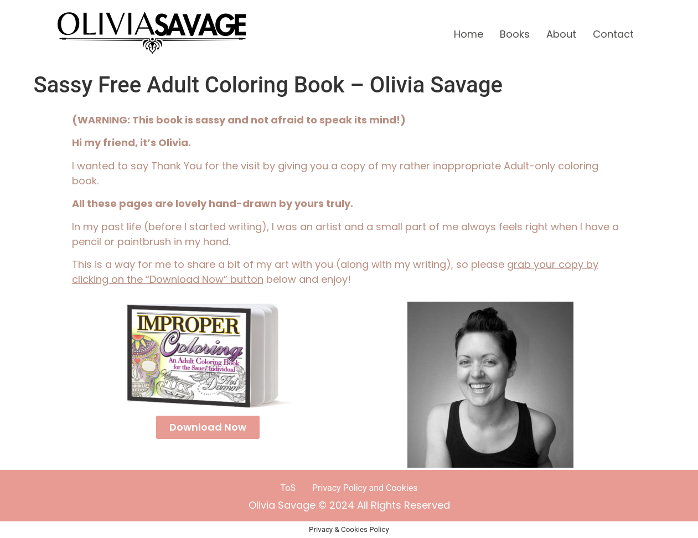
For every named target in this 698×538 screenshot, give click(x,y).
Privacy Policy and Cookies (364, 488)
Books (515, 34)
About (561, 34)
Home (468, 34)
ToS (288, 488)
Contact (613, 34)
